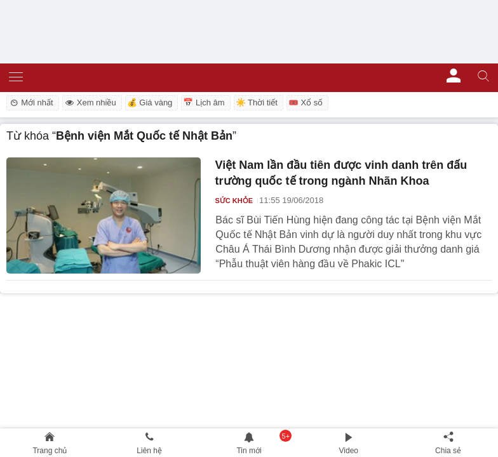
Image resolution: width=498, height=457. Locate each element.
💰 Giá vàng (150, 102)
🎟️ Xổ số (305, 102)
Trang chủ (49, 450)
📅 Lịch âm (203, 102)
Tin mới (248, 450)
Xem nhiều (90, 102)
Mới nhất (30, 102)
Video (348, 450)
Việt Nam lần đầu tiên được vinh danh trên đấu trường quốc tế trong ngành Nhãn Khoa (341, 173)
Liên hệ (149, 450)
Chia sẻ (448, 450)
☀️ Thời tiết (257, 102)
